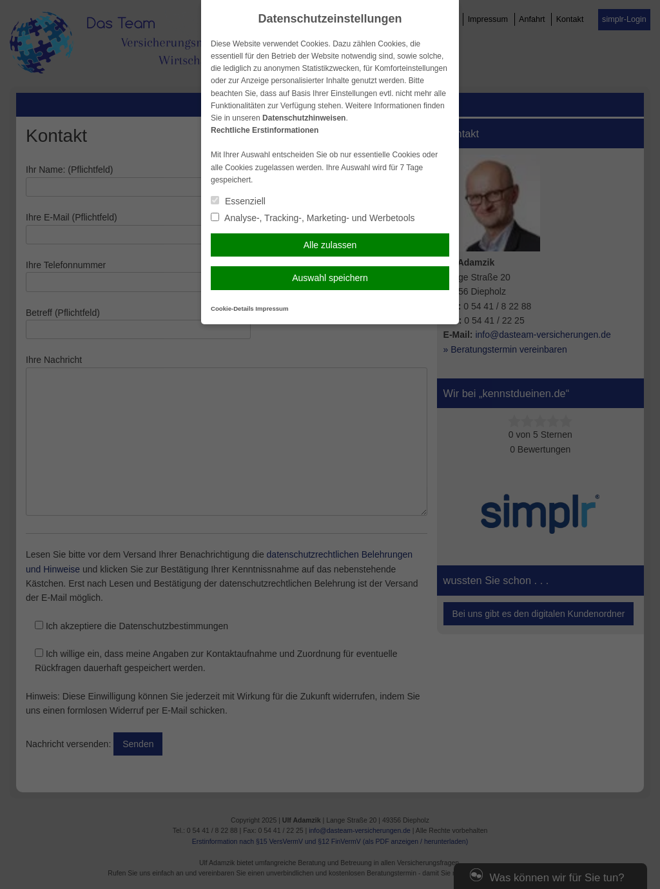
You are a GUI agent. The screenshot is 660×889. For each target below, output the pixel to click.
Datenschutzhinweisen (303, 117)
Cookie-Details (232, 308)
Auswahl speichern (330, 278)
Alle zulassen (330, 245)
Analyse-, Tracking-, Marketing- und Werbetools (313, 218)
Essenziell (238, 201)
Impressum (271, 308)
